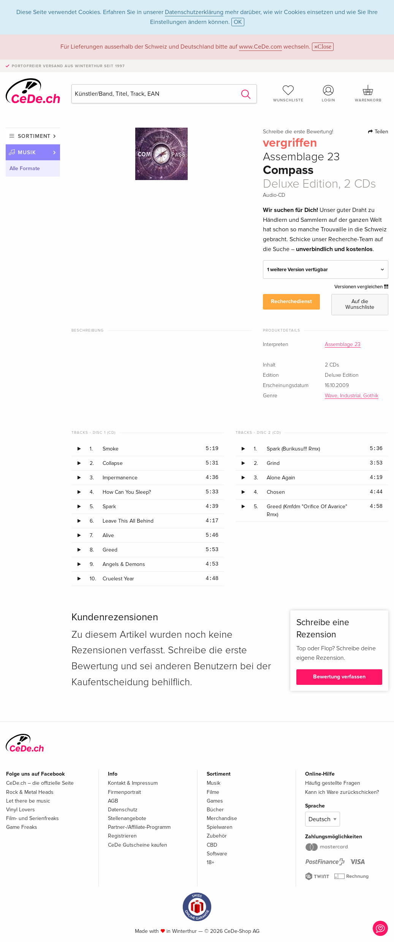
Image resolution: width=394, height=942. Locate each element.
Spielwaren (220, 827)
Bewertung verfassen (339, 676)
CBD (212, 845)
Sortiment (34, 136)
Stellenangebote (127, 818)
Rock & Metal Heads (30, 792)
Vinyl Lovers (20, 809)
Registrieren (122, 836)
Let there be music (28, 801)
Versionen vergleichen (361, 287)
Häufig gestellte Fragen (332, 783)
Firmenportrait (124, 792)
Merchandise (222, 818)
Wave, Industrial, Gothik (351, 395)
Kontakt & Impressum (133, 783)
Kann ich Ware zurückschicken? (342, 792)
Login (328, 93)
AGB (113, 801)
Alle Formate (24, 168)
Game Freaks (21, 827)
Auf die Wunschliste (359, 304)
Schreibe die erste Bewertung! (298, 131)
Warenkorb (368, 93)
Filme (213, 792)
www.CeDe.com (260, 47)
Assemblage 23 (343, 344)
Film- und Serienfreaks (32, 818)
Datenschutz (123, 809)
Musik (27, 152)
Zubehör (217, 836)
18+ (210, 862)
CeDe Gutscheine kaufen (137, 845)
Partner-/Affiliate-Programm (139, 827)
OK (238, 22)
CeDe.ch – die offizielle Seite (40, 783)
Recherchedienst (291, 301)
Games (215, 801)
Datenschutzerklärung (194, 12)
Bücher (215, 809)
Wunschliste (288, 93)
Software (217, 853)
